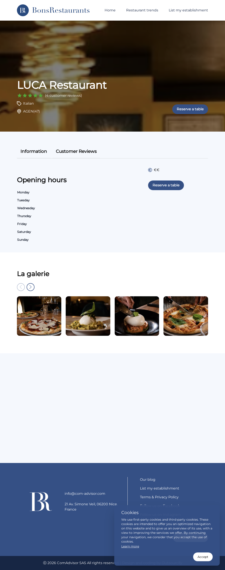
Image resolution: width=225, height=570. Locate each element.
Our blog (147, 479)
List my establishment (188, 10)
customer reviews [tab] (76, 151)
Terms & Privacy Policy (159, 497)
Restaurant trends (142, 10)
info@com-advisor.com (85, 493)
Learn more (130, 546)
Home (110, 10)
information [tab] (33, 151)
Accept (203, 557)
